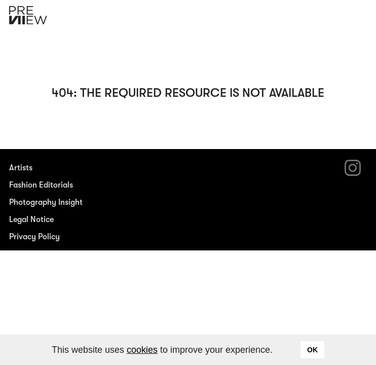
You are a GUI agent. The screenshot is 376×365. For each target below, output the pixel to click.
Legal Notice (31, 219)
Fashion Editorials (41, 185)
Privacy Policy (34, 236)
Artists (20, 167)
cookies (142, 350)
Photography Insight (46, 202)
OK (312, 350)
